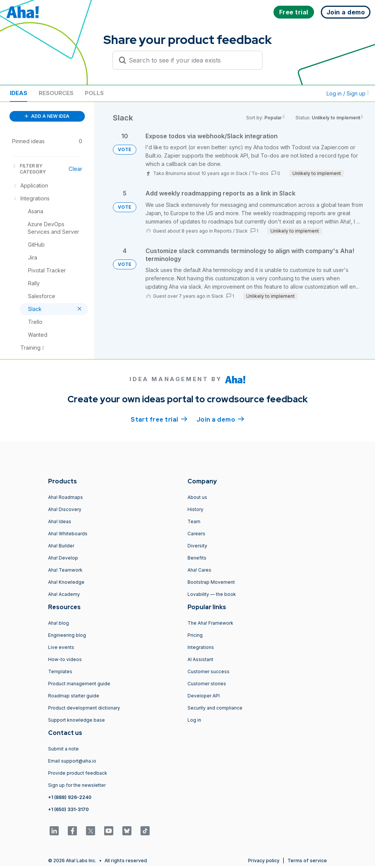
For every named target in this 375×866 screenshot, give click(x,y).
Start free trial (159, 419)
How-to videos (65, 659)
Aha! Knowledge (66, 582)
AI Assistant (200, 659)
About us (197, 497)
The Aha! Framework (210, 623)
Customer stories (207, 683)
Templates (60, 671)
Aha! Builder (61, 546)
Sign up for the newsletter (77, 785)
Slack (242, 173)
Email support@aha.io (72, 761)
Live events (61, 647)
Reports (223, 231)
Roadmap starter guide (73, 696)
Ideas (18, 93)
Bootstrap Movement (211, 582)
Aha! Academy (64, 594)
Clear (75, 168)
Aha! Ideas (59, 521)
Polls (94, 93)
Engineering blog (67, 635)
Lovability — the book (212, 594)
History (195, 509)
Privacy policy (264, 860)
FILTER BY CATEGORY (29, 169)
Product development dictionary (84, 708)
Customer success (209, 671)
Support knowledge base (76, 720)
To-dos (260, 173)
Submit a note (63, 749)
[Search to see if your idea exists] (191, 60)
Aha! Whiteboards (68, 533)
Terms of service (307, 860)
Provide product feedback (77, 773)
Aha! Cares (199, 570)
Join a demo (220, 419)
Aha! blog (58, 623)
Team (194, 521)
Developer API (204, 696)
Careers (196, 533)
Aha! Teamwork (65, 570)
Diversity (197, 546)
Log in (194, 720)
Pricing (195, 635)
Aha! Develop (63, 558)
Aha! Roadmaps (65, 497)
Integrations (201, 647)
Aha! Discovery (64, 509)
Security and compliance (215, 708)
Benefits (197, 558)
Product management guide (79, 683)
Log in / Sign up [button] (348, 93)
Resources (56, 93)
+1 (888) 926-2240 (69, 797)
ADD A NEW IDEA (47, 116)
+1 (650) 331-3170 (68, 809)
